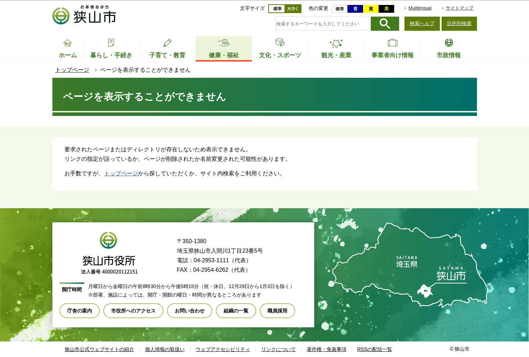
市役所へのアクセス (133, 311)
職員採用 (277, 311)
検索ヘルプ (422, 23)
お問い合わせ (190, 311)
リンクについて (278, 349)
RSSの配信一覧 (374, 349)
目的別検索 (459, 23)
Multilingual (419, 8)
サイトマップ (459, 8)
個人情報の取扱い (165, 349)
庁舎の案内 (79, 311)
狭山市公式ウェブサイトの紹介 (99, 349)
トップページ (72, 70)
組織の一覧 (236, 311)
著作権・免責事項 (326, 349)
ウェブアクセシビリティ (223, 349)
